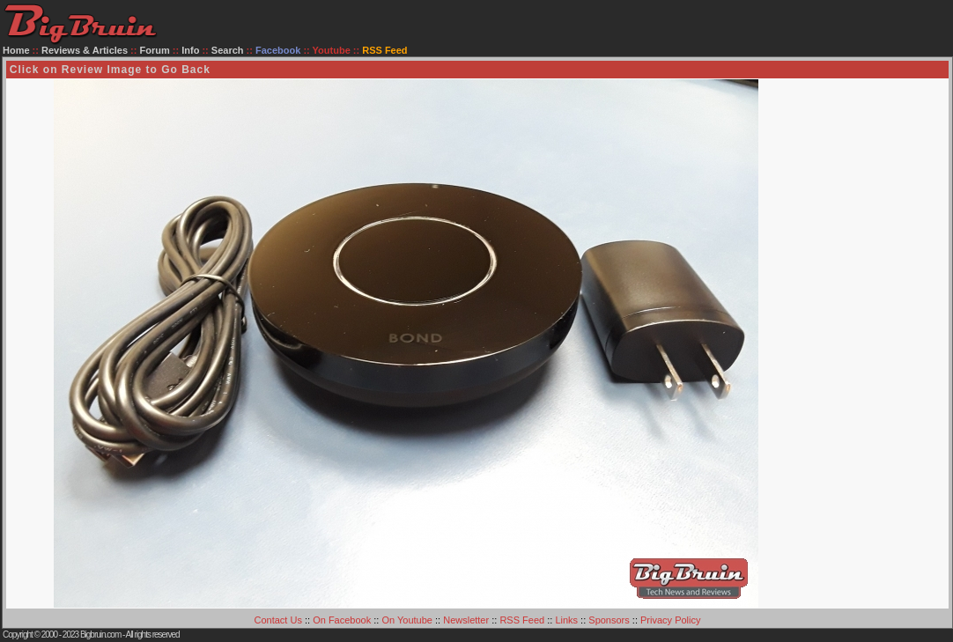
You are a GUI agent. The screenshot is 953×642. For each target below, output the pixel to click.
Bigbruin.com (100, 634)
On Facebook (342, 620)
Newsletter (466, 620)
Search (227, 50)
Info (190, 50)
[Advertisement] (877, 343)
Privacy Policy (670, 620)
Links (566, 620)
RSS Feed (521, 620)
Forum (155, 50)
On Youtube (406, 620)
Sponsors (608, 620)
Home (16, 50)
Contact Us (278, 620)
